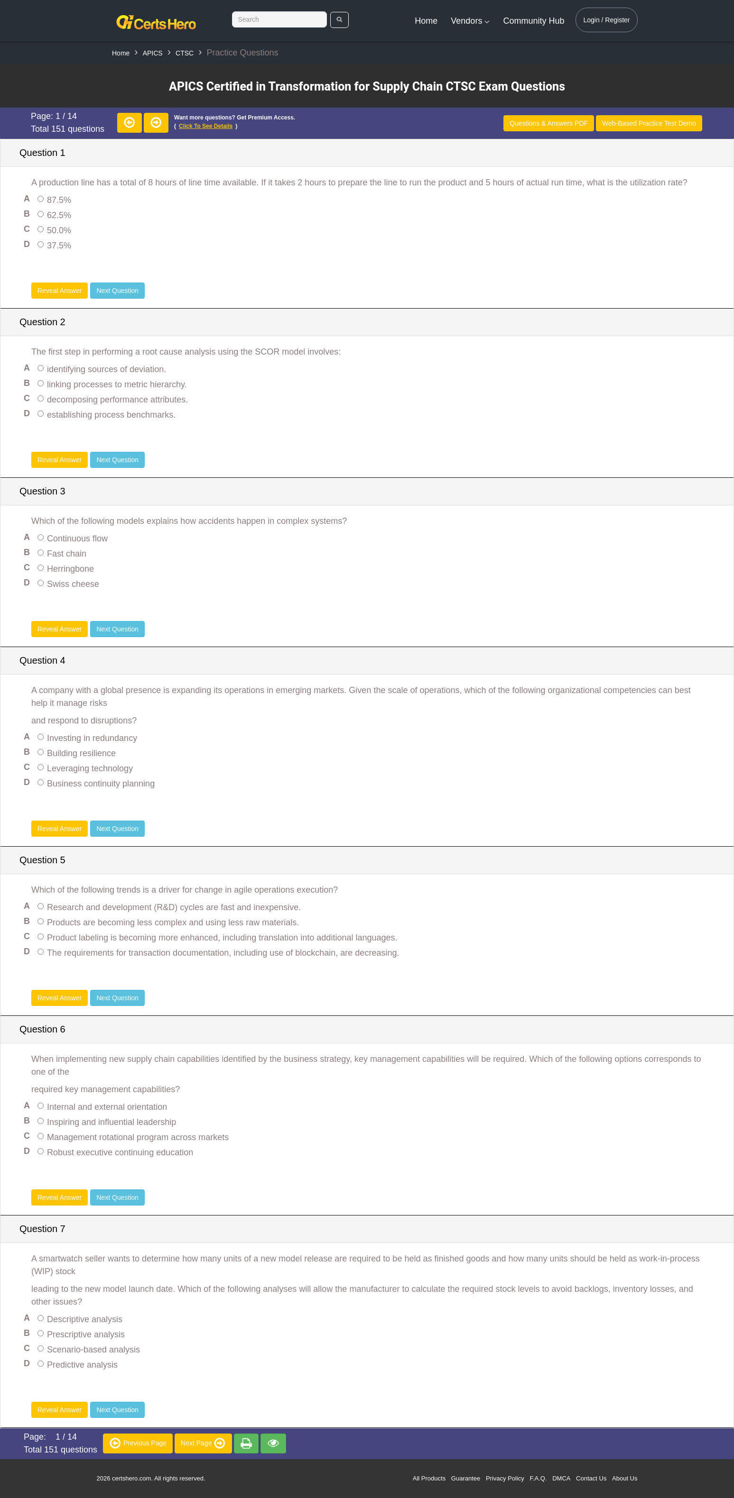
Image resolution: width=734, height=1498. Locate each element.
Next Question (117, 290)
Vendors (470, 21)
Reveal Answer (59, 290)
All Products (429, 1478)
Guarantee (465, 1478)
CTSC (185, 53)
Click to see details (205, 126)
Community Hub (533, 21)
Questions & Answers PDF (549, 123)
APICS (153, 53)
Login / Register (606, 20)
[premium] (246, 1443)
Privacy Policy (505, 1478)
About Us (624, 1478)
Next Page (203, 1443)
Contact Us (591, 1478)
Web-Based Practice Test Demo (649, 123)
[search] (339, 20)
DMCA (561, 1478)
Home (426, 21)
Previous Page (138, 1443)
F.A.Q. (538, 1478)
